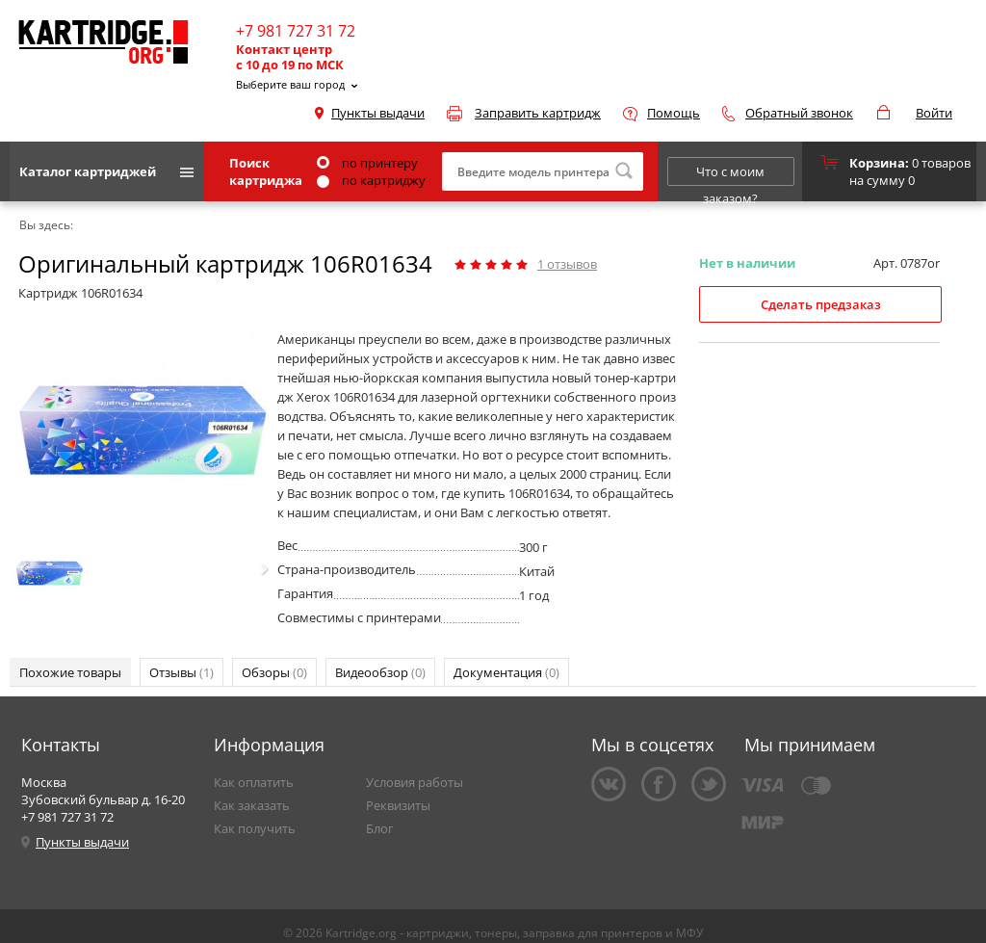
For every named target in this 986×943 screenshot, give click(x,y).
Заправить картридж (538, 112)
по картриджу (371, 180)
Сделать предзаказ (821, 304)
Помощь (673, 112)
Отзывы (181, 672)
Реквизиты (398, 805)
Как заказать (252, 805)
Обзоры (274, 672)
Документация (506, 672)
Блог (380, 828)
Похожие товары (70, 672)
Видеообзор (380, 672)
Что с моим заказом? (730, 174)
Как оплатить (254, 782)
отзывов (567, 264)
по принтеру (367, 162)
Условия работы (414, 782)
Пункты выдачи (378, 112)
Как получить (255, 828)
